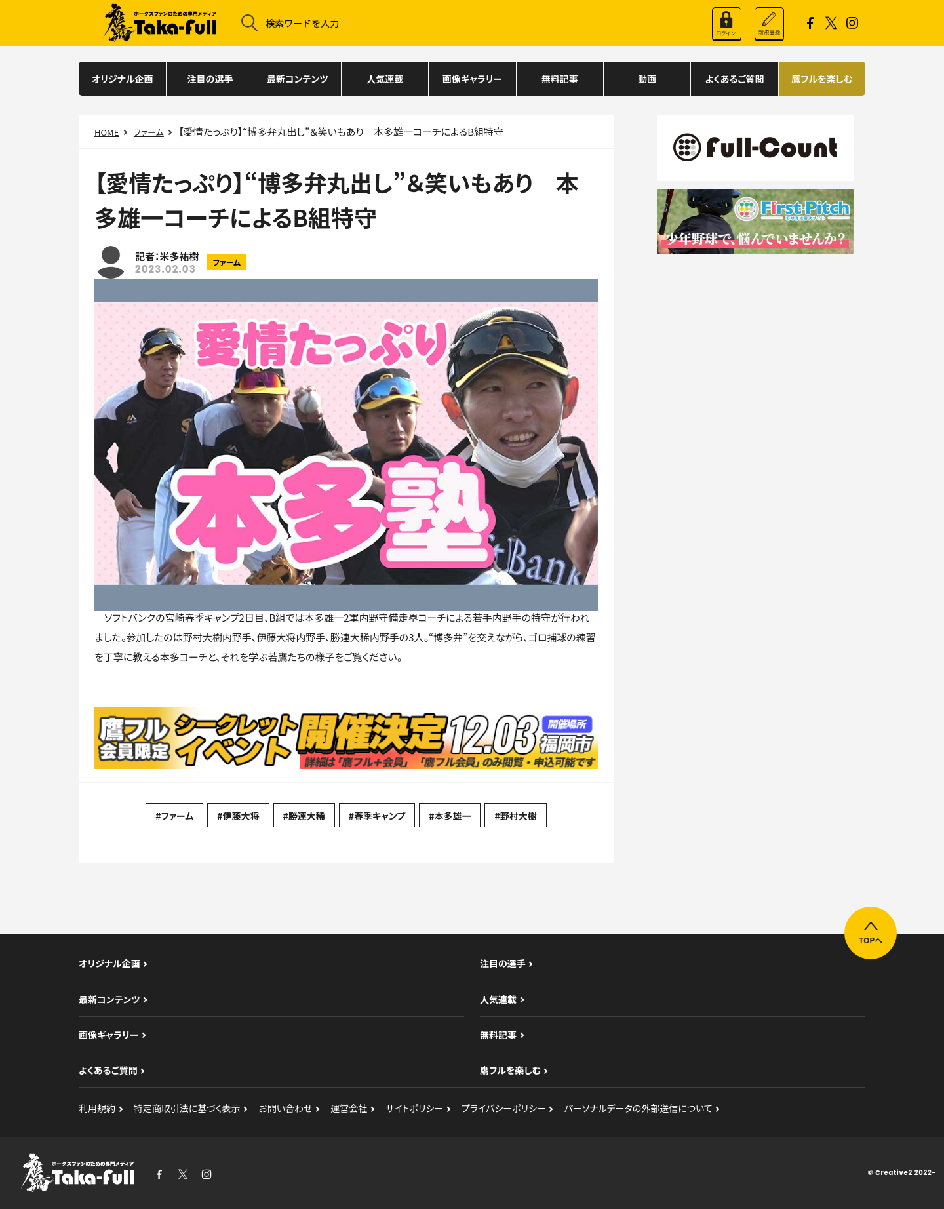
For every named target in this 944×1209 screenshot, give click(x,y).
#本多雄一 (450, 815)
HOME (106, 132)
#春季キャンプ (377, 815)
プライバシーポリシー (504, 1108)
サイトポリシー (414, 1108)
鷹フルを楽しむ (821, 78)
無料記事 (559, 78)
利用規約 (97, 1108)
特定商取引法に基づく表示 (187, 1108)
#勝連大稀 (304, 815)
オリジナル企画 (122, 78)
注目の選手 (210, 78)
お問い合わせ (285, 1108)
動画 (647, 78)
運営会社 (348, 1108)
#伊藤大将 (238, 815)
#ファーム (174, 815)
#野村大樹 (515, 815)
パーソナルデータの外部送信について (638, 1108)
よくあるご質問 (734, 78)
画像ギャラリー (472, 78)
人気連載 (384, 78)
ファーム (149, 132)
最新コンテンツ (297, 78)
